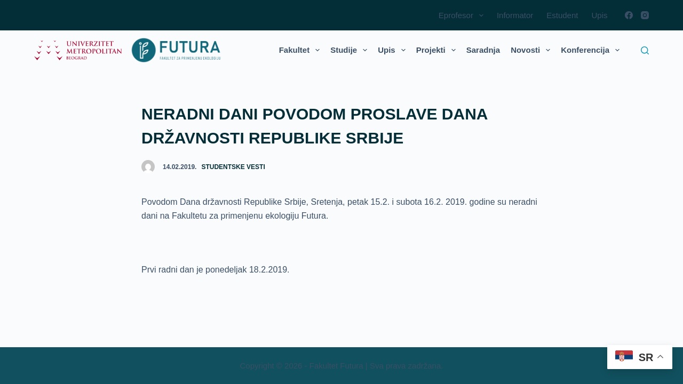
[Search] (645, 50)
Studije (350, 50)
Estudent (562, 15)
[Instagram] (645, 15)
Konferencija (592, 50)
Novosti (532, 50)
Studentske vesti (233, 167)
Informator (515, 15)
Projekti (438, 50)
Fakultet (301, 50)
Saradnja (483, 49)
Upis (599, 15)
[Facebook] (629, 15)
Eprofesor (463, 15)
